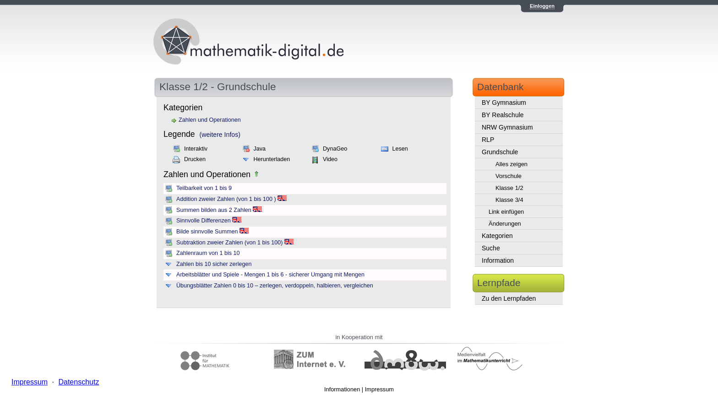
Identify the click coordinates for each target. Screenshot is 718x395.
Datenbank (500, 86)
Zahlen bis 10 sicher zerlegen (214, 264)
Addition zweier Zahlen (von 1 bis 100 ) (226, 199)
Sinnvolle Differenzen (203, 220)
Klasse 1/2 (509, 187)
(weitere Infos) (220, 134)
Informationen (342, 389)
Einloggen (542, 6)
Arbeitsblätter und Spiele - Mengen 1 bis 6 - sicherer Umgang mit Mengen (270, 274)
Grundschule (500, 152)
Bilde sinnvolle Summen (207, 231)
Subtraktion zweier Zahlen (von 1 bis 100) (229, 242)
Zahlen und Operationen (210, 120)
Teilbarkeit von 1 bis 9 (204, 188)
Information (498, 260)
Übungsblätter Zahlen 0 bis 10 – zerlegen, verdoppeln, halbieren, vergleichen (274, 285)
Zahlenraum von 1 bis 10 (208, 253)
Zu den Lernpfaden (509, 298)
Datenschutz (78, 382)
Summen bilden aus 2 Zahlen (213, 210)
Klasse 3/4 (509, 199)
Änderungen (505, 223)
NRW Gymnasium (507, 127)
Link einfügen (506, 211)
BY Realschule (503, 115)
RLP (488, 139)
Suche (491, 248)
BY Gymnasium (504, 102)
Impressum (379, 389)
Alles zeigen (511, 164)
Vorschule (508, 176)
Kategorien (497, 235)
